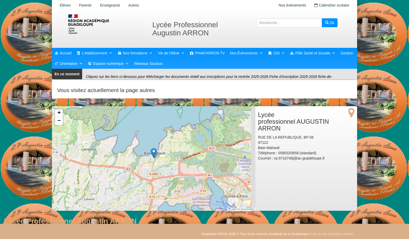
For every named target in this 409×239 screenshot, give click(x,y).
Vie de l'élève (171, 53)
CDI (279, 53)
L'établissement (97, 53)
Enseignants (110, 5)
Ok (329, 23)
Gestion (347, 53)
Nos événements (292, 5)
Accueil (65, 53)
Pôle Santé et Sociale (315, 53)
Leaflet (232, 209)
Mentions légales (341, 234)
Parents (85, 5)
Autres (133, 5)
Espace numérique (111, 63)
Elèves (65, 5)
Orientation (71, 63)
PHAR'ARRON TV (210, 53)
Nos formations (138, 53)
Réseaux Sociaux (148, 63)
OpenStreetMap (247, 209)
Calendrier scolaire (331, 5)
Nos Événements (246, 53)
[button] (154, 153)
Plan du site (319, 234)
